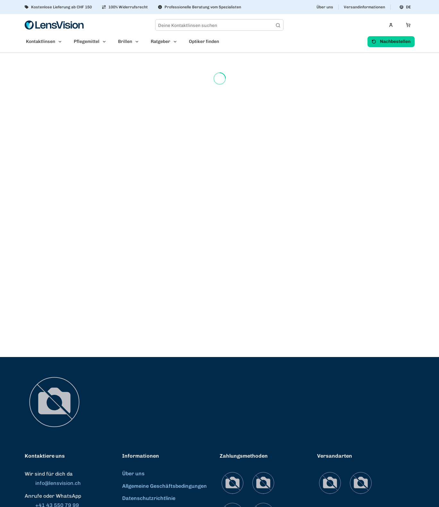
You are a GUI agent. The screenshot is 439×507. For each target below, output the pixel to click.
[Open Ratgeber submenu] (177, 41)
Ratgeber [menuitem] (160, 41)
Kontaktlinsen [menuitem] (40, 41)
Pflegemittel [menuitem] (86, 41)
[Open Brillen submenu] (138, 41)
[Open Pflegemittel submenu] (106, 41)
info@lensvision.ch (53, 483)
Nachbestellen (391, 41)
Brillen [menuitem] (125, 41)
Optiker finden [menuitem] (204, 41)
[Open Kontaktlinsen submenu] (61, 41)
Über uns (325, 7)
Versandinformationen (364, 7)
